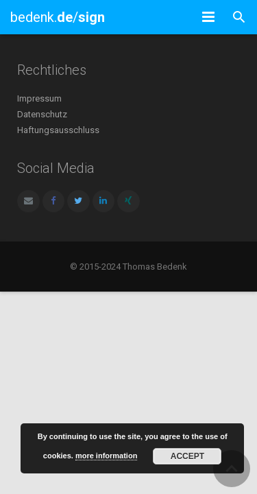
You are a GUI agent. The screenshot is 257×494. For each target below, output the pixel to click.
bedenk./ (57, 17)
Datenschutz (42, 114)
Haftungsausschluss (58, 130)
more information (106, 455)
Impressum (39, 98)
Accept (187, 456)
